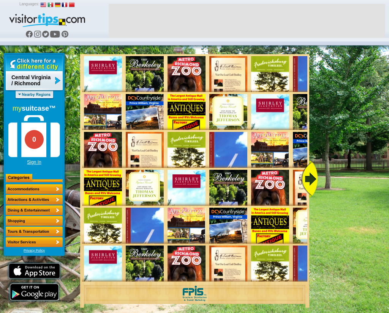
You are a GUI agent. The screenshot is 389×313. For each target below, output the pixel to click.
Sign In (34, 162)
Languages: (29, 4)
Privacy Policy (34, 250)
